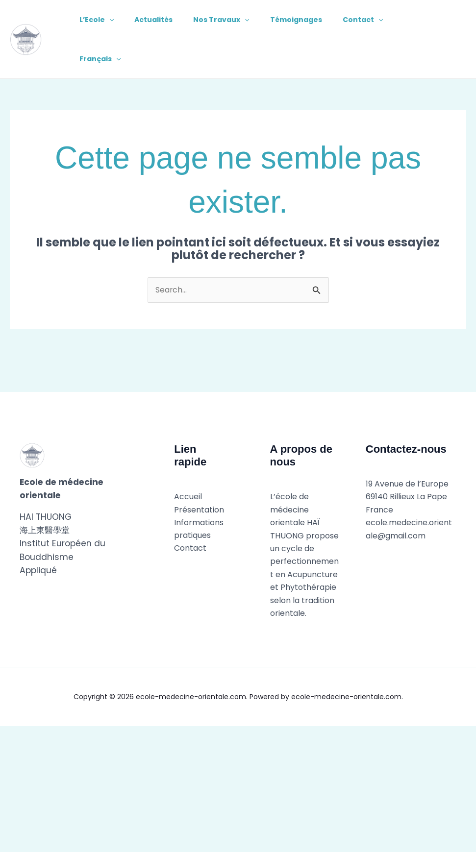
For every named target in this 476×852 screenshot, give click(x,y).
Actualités (158, 19)
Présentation (199, 509)
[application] (110, 19)
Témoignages (306, 19)
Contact (376, 19)
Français (101, 58)
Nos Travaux (228, 19)
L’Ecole (98, 19)
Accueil (188, 497)
